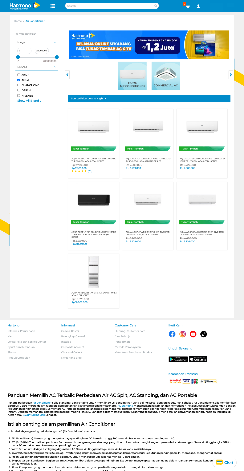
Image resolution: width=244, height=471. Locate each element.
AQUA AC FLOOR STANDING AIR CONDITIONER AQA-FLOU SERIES (94, 294)
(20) (90, 171)
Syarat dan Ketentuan (21, 347)
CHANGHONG (28, 85)
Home (18, 20)
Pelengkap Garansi (73, 336)
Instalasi (66, 341)
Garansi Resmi (70, 331)
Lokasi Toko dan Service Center (27, 341)
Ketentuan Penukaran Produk (133, 352)
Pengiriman (122, 341)
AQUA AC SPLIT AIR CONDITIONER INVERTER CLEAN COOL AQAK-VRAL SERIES (202, 233)
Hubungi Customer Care (130, 331)
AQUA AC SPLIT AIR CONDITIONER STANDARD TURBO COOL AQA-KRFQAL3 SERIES (148, 160)
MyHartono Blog (71, 357)
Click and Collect (71, 352)
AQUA (23, 80)
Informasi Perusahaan (21, 331)
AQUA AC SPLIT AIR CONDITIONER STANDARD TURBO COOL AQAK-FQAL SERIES (93, 160)
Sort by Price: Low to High (88, 99)
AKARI (23, 74)
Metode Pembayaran (128, 347)
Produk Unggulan (19, 357)
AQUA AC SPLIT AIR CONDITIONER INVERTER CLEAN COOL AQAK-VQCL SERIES (147, 233)
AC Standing (125, 405)
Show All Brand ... (29, 100)
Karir (11, 336)
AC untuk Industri (34, 414)
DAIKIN (24, 90)
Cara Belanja (123, 336)
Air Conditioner (42, 402)
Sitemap (13, 352)
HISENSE (25, 95)
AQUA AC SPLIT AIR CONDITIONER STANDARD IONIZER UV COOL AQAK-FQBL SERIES (202, 160)
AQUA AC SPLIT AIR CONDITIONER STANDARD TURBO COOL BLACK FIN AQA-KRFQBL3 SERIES (93, 234)
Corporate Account (72, 347)
